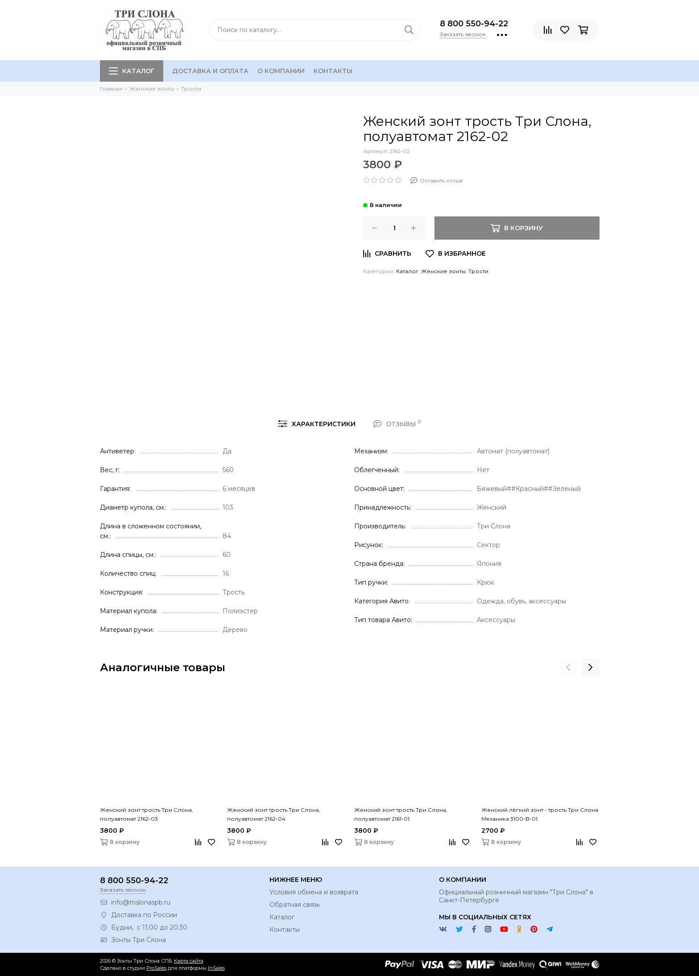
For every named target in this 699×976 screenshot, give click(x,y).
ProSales (156, 968)
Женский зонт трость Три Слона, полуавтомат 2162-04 (273, 814)
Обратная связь (294, 905)
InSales (216, 968)
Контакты (333, 71)
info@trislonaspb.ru (140, 902)
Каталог (131, 71)
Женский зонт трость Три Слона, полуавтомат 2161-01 (400, 814)
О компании (281, 71)
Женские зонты (443, 271)
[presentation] (568, 668)
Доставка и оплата (210, 71)
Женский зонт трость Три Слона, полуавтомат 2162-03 (146, 814)
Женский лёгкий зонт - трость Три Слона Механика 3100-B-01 (539, 814)
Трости (478, 271)
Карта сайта (188, 961)
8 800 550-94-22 (474, 24)
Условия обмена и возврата (313, 892)
